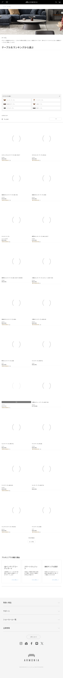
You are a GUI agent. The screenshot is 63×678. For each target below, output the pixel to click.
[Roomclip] (26, 643)
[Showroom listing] (7, 2)
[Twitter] (42, 643)
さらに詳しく (15, 580)
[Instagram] (21, 643)
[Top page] (31, 3)
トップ (4, 6)
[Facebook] (31, 643)
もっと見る (31, 541)
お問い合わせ (33, 637)
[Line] (36, 643)
